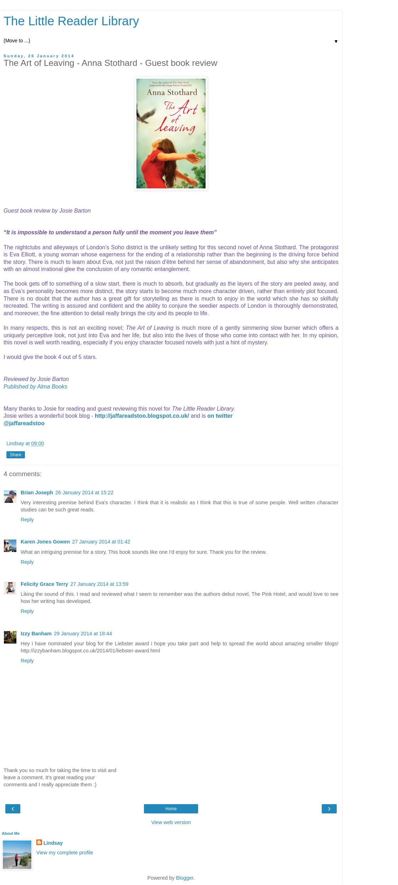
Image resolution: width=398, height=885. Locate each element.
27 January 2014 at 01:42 (101, 542)
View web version (171, 822)
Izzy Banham (36, 633)
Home (171, 808)
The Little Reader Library (71, 21)
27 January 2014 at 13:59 (99, 584)
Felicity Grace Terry (44, 584)
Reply (27, 519)
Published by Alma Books (35, 387)
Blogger (184, 878)
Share (15, 454)
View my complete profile (64, 852)
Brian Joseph (37, 492)
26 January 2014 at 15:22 (84, 492)
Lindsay (53, 843)
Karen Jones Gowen (45, 542)
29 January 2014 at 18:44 (83, 633)
